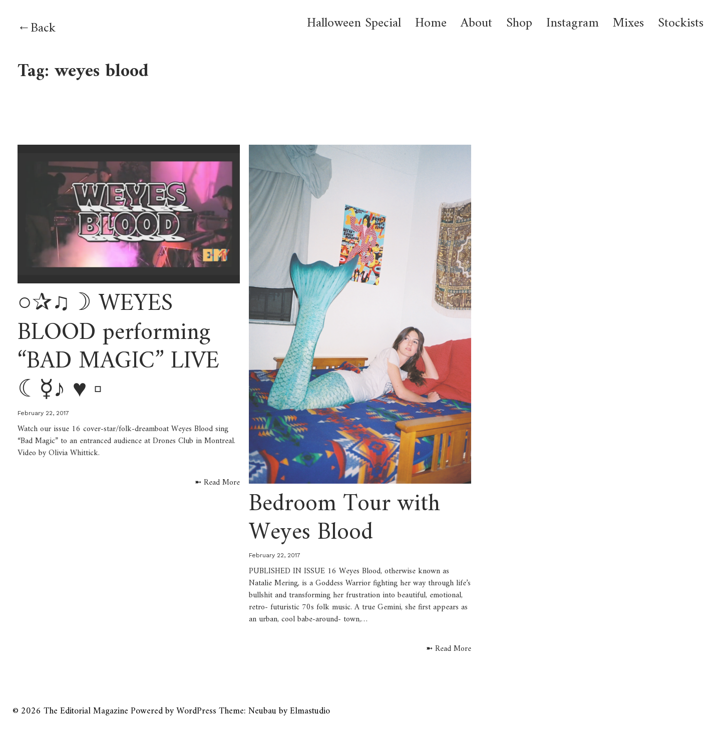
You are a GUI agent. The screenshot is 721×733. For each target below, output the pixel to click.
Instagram (572, 23)
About (476, 23)
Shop (519, 23)
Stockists (680, 23)
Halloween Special (354, 23)
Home (431, 23)
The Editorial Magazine (86, 711)
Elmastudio (310, 711)
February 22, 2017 (43, 413)
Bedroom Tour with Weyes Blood (344, 518)
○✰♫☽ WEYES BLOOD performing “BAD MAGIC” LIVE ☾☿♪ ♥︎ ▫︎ (118, 347)
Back (43, 28)
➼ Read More (217, 483)
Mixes (628, 23)
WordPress (196, 711)
